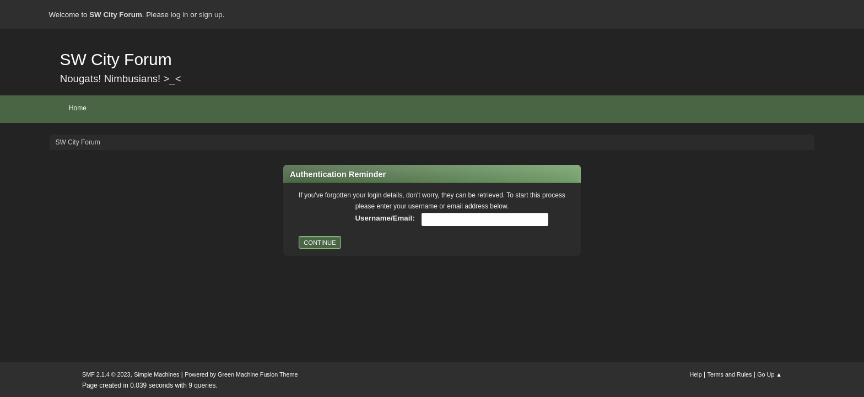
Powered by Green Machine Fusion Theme (241, 374)
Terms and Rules (730, 374)
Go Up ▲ (769, 374)
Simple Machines (156, 374)
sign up (211, 14)
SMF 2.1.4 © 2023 (106, 374)
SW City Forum (115, 59)
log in (179, 14)
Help (696, 374)
